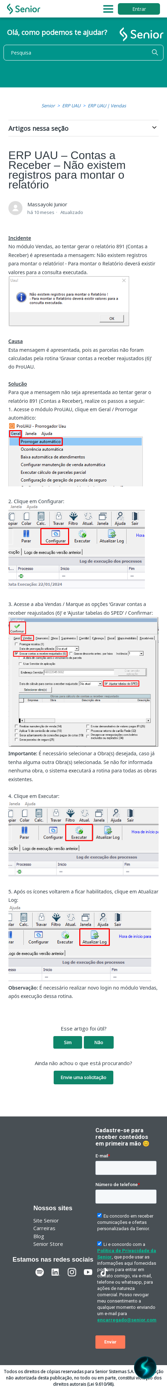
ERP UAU (71, 105)
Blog (38, 1236)
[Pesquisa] (83, 52)
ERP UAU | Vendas (107, 105)
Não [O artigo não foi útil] (98, 1042)
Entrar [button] (139, 9)
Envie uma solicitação (83, 1077)
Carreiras (44, 1228)
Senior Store (48, 1243)
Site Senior (46, 1220)
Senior (48, 105)
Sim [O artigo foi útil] (68, 1042)
